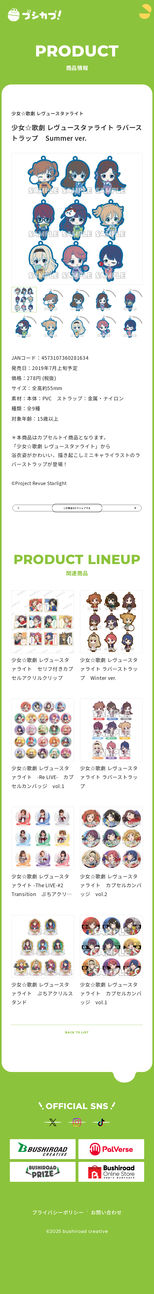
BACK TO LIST (77, 1050)
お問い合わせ (106, 1252)
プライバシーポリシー (58, 1252)
